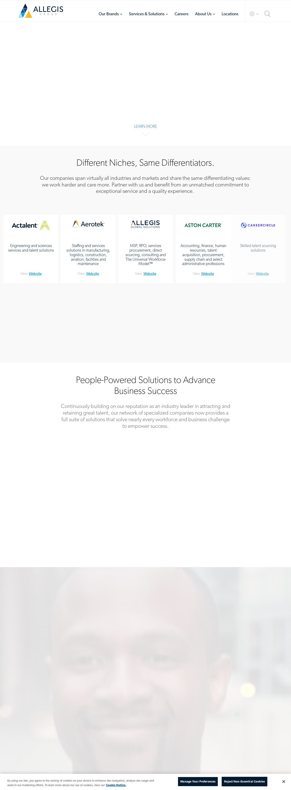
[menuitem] (110, 14)
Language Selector (250, 14)
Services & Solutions (146, 13)
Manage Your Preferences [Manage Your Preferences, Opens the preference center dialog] (198, 781)
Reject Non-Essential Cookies (244, 781)
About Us (203, 13)
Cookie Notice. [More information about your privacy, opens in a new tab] (116, 785)
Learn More (145, 126)
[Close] (284, 782)
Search (267, 14)
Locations (230, 13)
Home (40, 11)
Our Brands (109, 13)
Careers (181, 13)
